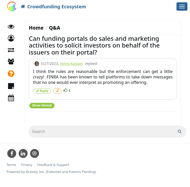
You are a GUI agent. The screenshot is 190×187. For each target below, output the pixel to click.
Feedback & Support (53, 165)
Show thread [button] (42, 105)
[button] (11, 38)
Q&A (54, 27)
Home (36, 27)
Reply (42, 91)
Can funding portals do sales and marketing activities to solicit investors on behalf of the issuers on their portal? (94, 45)
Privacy (26, 165)
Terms (11, 165)
